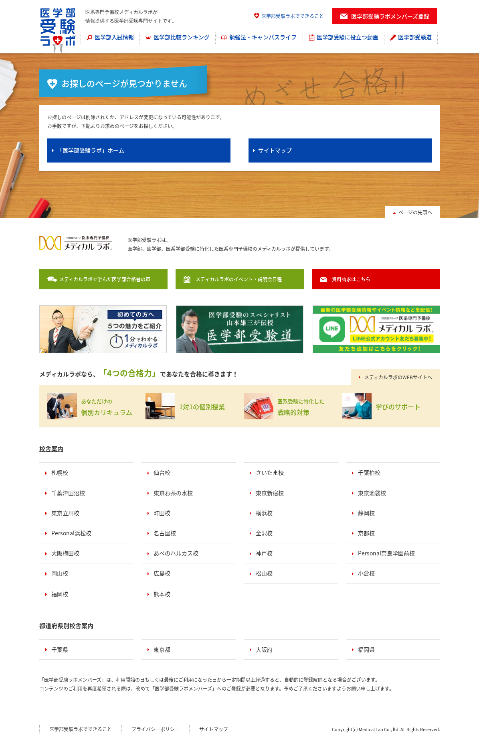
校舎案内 (51, 448)
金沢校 (264, 533)
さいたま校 (270, 472)
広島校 (162, 573)
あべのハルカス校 (176, 553)
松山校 (264, 573)
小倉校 (366, 573)
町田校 (162, 513)
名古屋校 (165, 533)
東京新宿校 (270, 493)
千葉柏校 (369, 472)
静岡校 (366, 513)
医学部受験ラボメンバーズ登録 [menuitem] (390, 16)
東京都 (162, 649)
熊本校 (162, 594)
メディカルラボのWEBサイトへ (398, 377)
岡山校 (59, 573)
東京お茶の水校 (173, 493)
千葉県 (59, 649)
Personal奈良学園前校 (386, 553)
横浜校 (264, 513)
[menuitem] (110, 37)
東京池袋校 (372, 493)
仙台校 (162, 472)
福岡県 (366, 649)
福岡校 (59, 594)
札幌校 (59, 472)
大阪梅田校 (65, 553)
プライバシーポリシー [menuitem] (155, 729)
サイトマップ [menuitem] (213, 729)
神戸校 (264, 553)
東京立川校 (65, 513)
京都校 (366, 533)
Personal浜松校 (71, 533)
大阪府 (264, 649)
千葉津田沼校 (68, 493)
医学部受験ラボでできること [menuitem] (292, 16)
